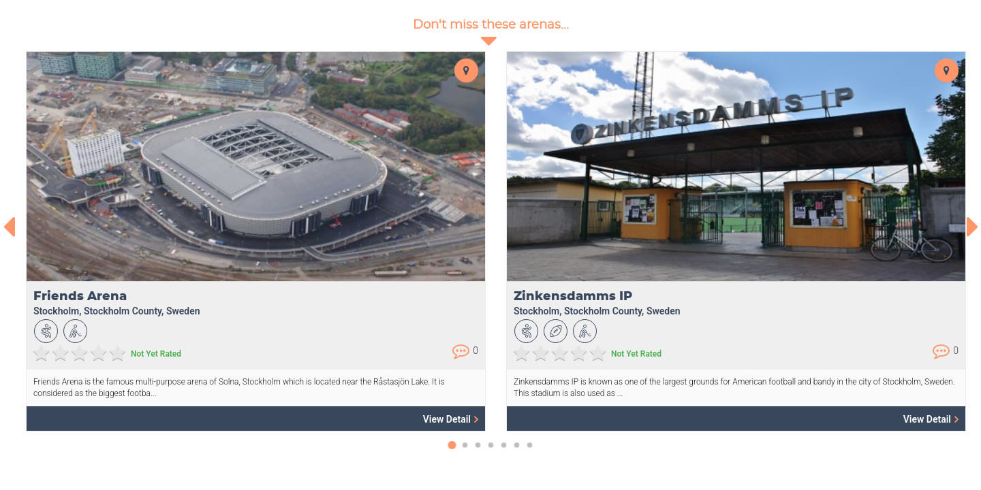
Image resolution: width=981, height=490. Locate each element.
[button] (452, 452)
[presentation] (8, 227)
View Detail (450, 419)
